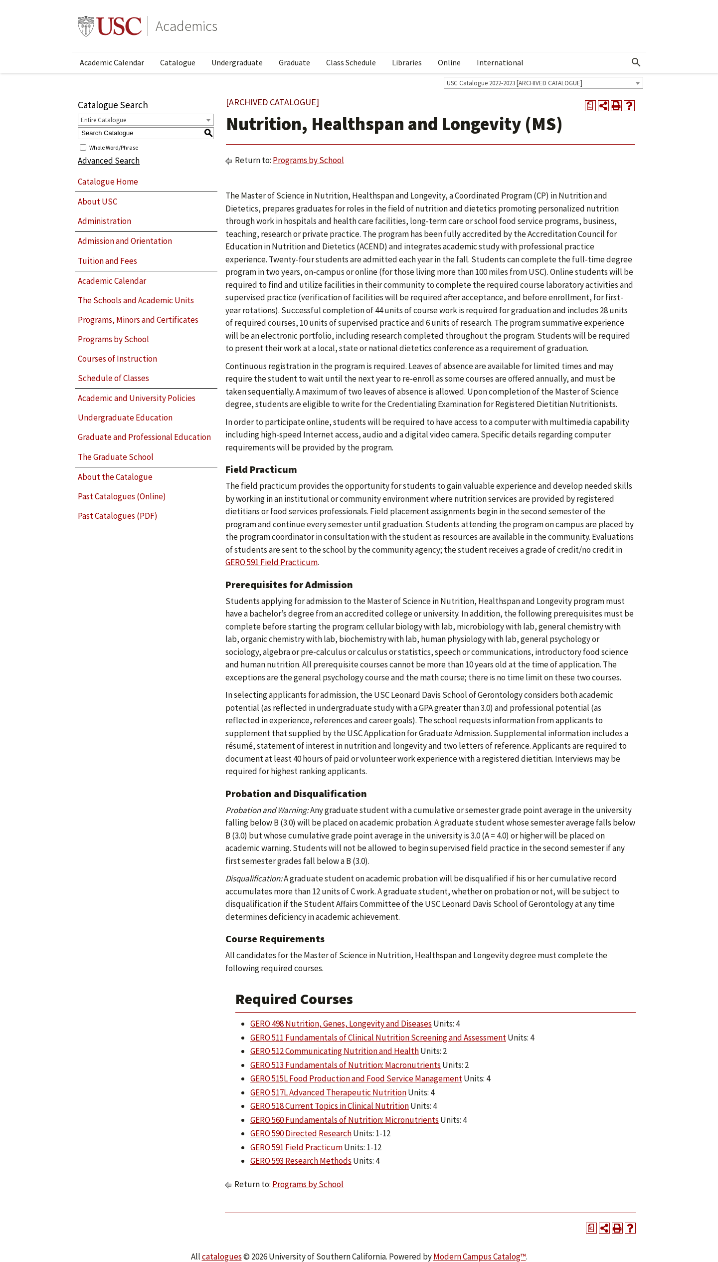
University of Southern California (110, 26)
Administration (104, 220)
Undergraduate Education (125, 417)
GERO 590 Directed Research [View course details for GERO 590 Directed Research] (301, 1133)
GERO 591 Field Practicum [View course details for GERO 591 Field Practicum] (271, 562)
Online (449, 62)
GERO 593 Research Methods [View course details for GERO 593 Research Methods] (301, 1160)
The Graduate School (116, 456)
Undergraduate (237, 62)
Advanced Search (109, 160)
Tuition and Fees (107, 260)
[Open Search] (636, 62)
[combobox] (543, 83)
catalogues (222, 1256)
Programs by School (113, 339)
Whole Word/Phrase (113, 147)
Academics (186, 26)
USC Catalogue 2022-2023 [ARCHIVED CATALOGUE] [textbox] (514, 83)
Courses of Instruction (117, 358)
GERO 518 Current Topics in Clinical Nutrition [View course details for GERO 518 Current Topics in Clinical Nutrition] (329, 1105)
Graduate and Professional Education (144, 436)
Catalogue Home (108, 181)
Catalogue (177, 62)
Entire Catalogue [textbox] (103, 120)
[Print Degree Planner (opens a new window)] (590, 105)
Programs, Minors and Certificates (138, 319)
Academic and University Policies (136, 398)
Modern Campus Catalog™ (479, 1256)
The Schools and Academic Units (136, 300)
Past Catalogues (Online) (122, 496)
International (500, 62)
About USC (97, 201)
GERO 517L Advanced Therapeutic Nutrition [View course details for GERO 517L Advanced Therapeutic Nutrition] (328, 1092)
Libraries (407, 62)
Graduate (294, 62)
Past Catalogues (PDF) (118, 515)
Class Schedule (351, 62)
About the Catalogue (115, 476)
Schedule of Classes (113, 378)
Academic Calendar (112, 62)
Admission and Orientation (125, 240)
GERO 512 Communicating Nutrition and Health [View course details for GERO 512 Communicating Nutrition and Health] (334, 1051)
